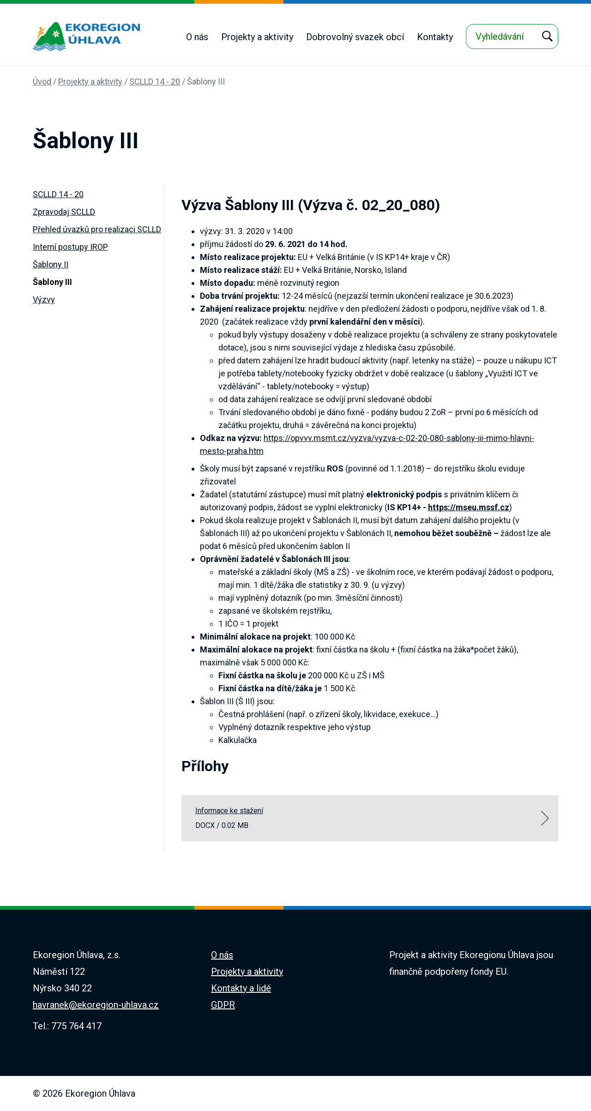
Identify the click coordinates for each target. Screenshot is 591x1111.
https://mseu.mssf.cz (468, 507)
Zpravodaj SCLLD (64, 212)
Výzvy (44, 299)
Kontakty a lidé (241, 988)
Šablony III (206, 81)
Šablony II (50, 264)
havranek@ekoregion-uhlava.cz (96, 1004)
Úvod (42, 81)
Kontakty (435, 36)
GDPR (223, 1004)
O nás (197, 36)
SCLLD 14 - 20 (154, 81)
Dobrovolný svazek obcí (355, 36)
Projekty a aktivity (257, 36)
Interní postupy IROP (70, 247)
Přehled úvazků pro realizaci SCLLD (97, 229)
